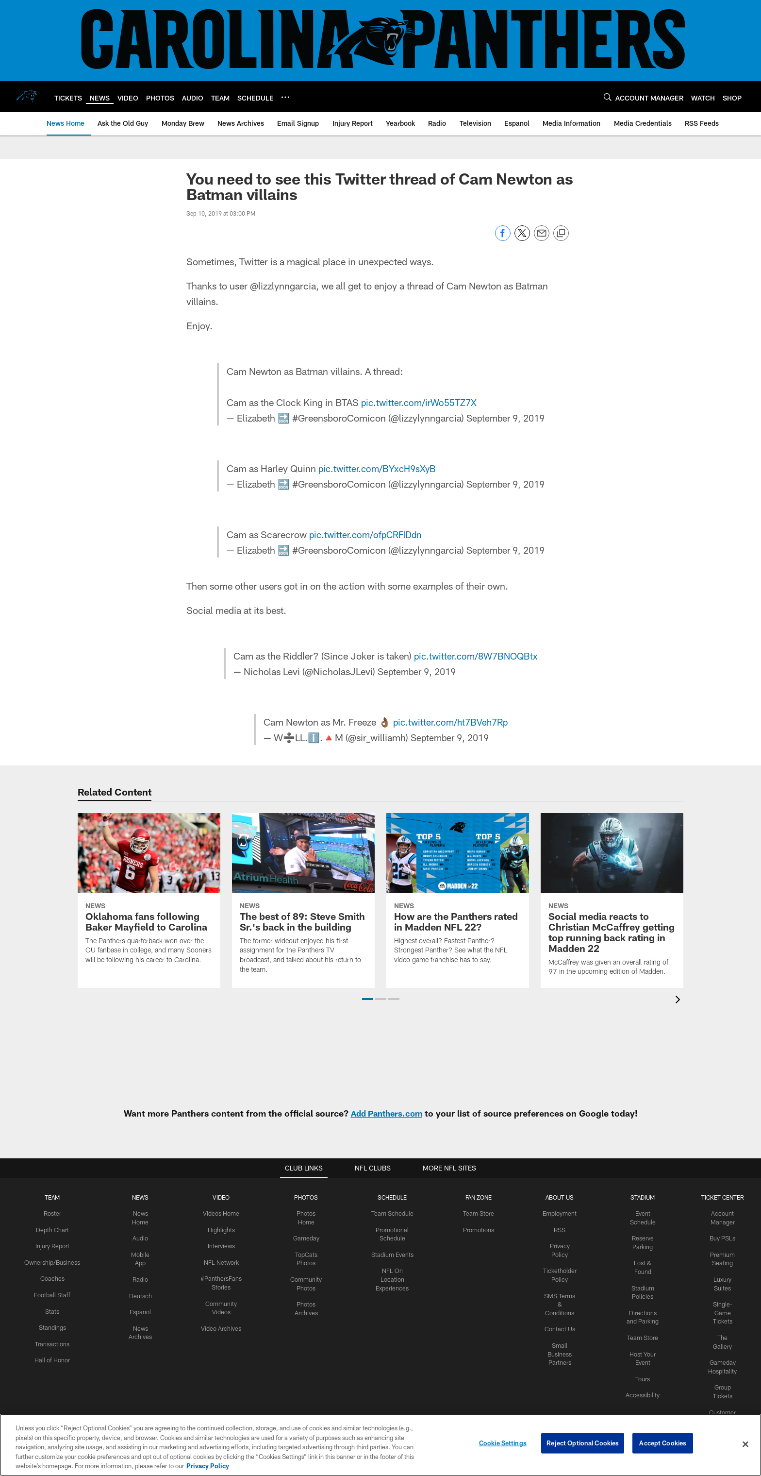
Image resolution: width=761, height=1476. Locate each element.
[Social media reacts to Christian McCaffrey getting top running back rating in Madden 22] (612, 900)
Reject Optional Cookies (582, 1444)
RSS (557, 1229)
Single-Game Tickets (721, 1309)
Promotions (474, 1229)
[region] (380, 1445)
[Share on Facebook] (503, 238)
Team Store (474, 1213)
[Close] (745, 1444)
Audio (138, 1237)
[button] (367, 999)
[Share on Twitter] (522, 238)
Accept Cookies (662, 1444)
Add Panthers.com (386, 1113)
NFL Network (217, 1260)
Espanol (138, 1309)
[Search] (608, 96)
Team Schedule (388, 1213)
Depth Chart (51, 1229)
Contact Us (557, 1309)
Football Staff (51, 1292)
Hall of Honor (51, 1356)
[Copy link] (561, 233)
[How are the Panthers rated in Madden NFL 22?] (457, 894)
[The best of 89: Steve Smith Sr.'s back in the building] (303, 899)
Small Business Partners (558, 1333)
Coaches (51, 1276)
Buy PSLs (722, 1237)
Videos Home (216, 1213)
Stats (51, 1309)
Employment (558, 1213)
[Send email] (541, 238)
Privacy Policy (558, 1244)
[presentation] (679, 1001)
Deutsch (138, 1293)
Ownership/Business (51, 1260)
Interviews (217, 1244)
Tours (642, 1373)
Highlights (217, 1229)
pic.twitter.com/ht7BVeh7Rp (450, 722)
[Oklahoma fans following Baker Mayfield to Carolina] (149, 894)
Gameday (300, 1237)
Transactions (51, 1340)
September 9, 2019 (505, 418)
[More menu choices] (285, 97)
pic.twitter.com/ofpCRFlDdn (366, 534)
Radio (138, 1277)
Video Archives (217, 1325)
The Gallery (722, 1333)
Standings (51, 1324)
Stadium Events (387, 1253)
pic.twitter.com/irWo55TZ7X (419, 402)
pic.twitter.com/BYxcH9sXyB (377, 468)
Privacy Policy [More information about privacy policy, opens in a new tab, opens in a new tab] (207, 1466)
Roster (51, 1213)
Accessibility (642, 1389)
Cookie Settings (503, 1444)
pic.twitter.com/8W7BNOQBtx (476, 656)
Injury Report (51, 1244)
